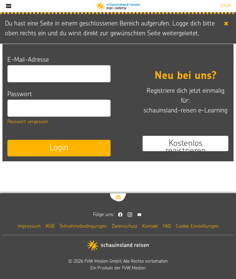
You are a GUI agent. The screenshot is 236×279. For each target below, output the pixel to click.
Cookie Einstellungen (197, 226)
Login (59, 148)
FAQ (167, 226)
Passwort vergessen (27, 122)
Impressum (29, 226)
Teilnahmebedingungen (83, 226)
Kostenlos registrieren (185, 145)
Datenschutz (124, 226)
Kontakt (150, 226)
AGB (49, 226)
